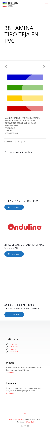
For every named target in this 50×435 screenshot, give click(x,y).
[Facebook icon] (25, 425)
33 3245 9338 (13, 352)
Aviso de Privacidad (17, 419)
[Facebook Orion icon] (28, 425)
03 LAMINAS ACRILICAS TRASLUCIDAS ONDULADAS (21, 307)
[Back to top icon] (25, 413)
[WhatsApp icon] (22, 425)
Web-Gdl (30, 422)
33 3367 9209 (13, 344)
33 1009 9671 (13, 349)
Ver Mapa (10, 372)
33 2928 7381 (13, 346)
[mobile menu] (46, 4)
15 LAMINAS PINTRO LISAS (21, 201)
